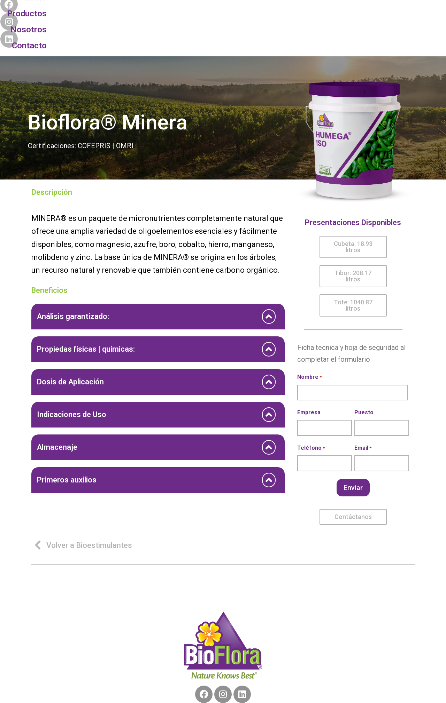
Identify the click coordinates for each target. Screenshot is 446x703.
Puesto (364, 380)
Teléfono (311, 416)
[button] (353, 215)
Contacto (265, 13)
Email (362, 416)
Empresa (309, 380)
